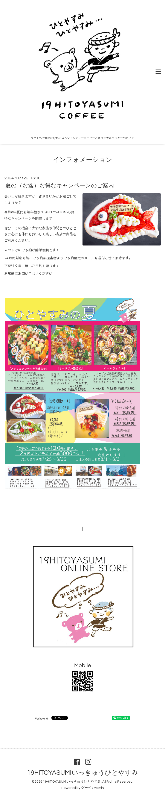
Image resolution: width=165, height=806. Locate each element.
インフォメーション (82, 159)
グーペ (86, 787)
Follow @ (42, 718)
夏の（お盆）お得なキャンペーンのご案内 (59, 185)
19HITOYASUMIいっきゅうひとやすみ (82, 772)
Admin (99, 787)
